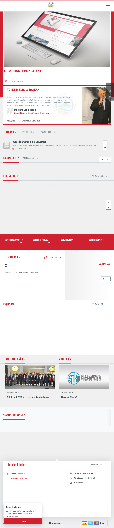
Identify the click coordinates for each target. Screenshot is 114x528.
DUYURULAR (27, 132)
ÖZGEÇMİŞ (11, 121)
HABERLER (10, 132)
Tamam (23, 521)
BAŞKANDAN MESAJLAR (31, 121)
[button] (16, 76)
